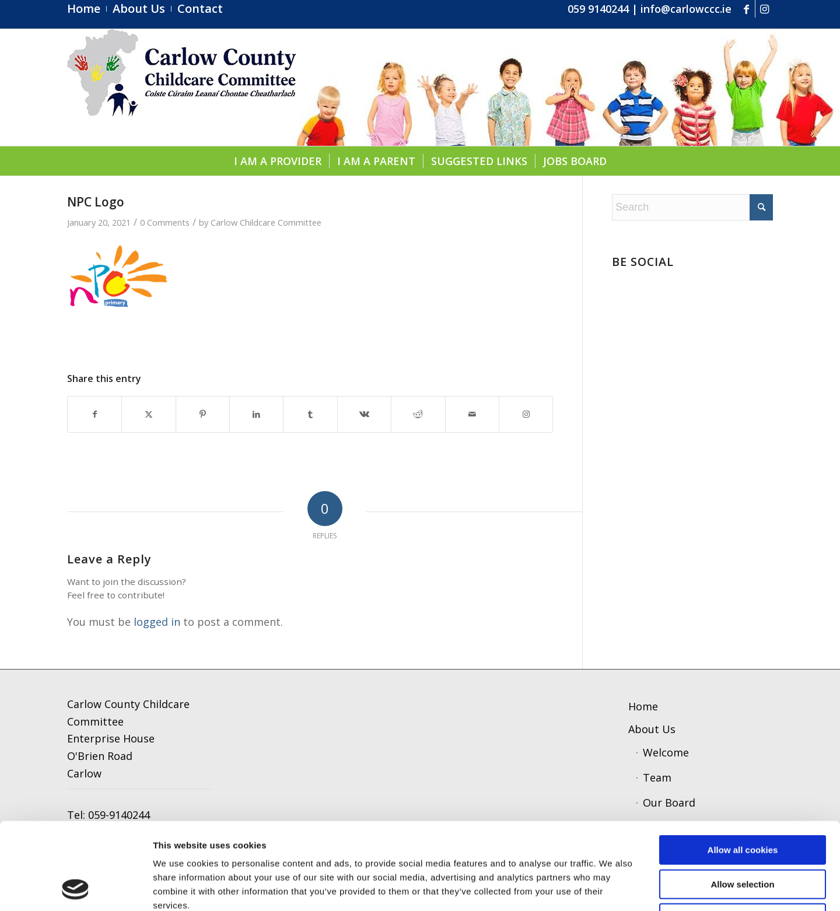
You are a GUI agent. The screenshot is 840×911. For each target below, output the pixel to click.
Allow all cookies (743, 768)
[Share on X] (148, 414)
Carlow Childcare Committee (266, 222)
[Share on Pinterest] (202, 414)
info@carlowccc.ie (686, 9)
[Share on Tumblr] (310, 414)
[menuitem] (87, 9)
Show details (595, 888)
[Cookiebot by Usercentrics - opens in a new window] (75, 888)
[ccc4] (181, 87)
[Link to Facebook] (746, 8)
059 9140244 (598, 9)
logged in (157, 622)
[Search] (692, 207)
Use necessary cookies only (742, 837)
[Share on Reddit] (417, 414)
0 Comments (165, 222)
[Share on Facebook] (94, 414)
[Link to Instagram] (764, 8)
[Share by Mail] (472, 414)
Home (643, 706)
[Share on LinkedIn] (256, 414)
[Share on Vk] (364, 414)
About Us (652, 729)
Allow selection (742, 803)
